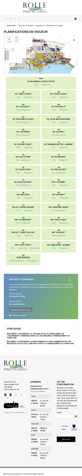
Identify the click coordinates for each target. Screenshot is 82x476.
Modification (34, 248)
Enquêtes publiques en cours (20, 310)
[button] (75, 416)
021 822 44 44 (13, 389)
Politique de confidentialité (14, 412)
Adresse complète (17, 315)
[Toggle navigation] (75, 19)
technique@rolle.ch (17, 304)
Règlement (46, 85)
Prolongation (32, 261)
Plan (36, 85)
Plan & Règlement (23, 110)
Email (59, 412)
